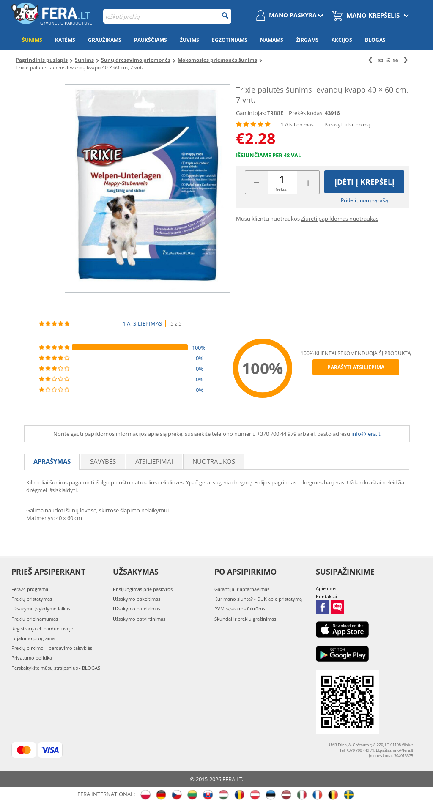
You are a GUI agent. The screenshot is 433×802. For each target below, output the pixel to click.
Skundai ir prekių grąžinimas (245, 619)
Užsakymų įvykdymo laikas (40, 608)
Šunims (32, 40)
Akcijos (342, 40)
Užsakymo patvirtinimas (139, 619)
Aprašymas (52, 461)
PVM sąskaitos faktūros (239, 608)
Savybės (103, 461)
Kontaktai (326, 596)
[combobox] (167, 16)
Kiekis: (281, 189)
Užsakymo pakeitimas (136, 599)
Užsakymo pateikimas (136, 608)
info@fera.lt (366, 434)
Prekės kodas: (306, 113)
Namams (271, 40)
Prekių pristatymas (31, 599)
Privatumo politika (31, 657)
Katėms (65, 40)
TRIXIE (275, 113)
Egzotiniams (229, 40)
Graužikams (104, 40)
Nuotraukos (213, 461)
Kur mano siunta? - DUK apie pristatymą (258, 599)
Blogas (375, 40)
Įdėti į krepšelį (364, 182)
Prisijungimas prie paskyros (143, 589)
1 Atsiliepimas (297, 124)
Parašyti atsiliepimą (347, 124)
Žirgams (307, 40)
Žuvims (189, 40)
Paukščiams (150, 40)
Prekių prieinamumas (34, 619)
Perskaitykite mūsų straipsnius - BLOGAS (55, 668)
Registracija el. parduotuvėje (42, 628)
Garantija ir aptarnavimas (241, 589)
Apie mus (326, 588)
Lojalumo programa (33, 638)
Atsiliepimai (154, 461)
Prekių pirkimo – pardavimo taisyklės (51, 648)
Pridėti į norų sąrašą (364, 200)
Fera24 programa (29, 589)
